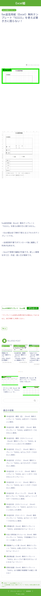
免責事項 (28, 591)
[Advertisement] (20, 42)
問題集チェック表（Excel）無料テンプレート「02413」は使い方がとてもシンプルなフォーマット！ (21, 548)
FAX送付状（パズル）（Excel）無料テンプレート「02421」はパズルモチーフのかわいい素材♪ (21, 462)
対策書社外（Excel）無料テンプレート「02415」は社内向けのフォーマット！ (20, 527)
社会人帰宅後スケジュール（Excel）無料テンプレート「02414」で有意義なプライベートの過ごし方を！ (21, 537)
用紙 (5, 328)
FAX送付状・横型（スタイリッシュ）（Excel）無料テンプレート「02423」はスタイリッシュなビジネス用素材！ (21, 440)
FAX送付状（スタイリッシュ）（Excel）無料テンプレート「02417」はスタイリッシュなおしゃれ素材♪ (21, 506)
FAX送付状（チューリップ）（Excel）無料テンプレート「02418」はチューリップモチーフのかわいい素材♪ (21, 495)
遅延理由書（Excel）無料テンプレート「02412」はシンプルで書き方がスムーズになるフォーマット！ (21, 559)
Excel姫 (20, 3)
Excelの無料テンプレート (9, 10)
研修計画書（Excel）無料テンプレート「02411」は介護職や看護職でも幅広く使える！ (21, 570)
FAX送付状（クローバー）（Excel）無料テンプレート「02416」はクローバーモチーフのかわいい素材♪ (21, 517)
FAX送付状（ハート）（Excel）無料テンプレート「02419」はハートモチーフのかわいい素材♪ (21, 484)
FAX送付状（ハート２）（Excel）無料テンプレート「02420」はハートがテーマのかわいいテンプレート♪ (21, 473)
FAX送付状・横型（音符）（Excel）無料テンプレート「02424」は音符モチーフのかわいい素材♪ (21, 429)
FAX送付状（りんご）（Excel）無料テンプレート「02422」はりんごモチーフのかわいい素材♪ (21, 451)
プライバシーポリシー (16, 591)
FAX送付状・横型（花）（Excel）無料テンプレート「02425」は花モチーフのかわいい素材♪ (21, 418)
